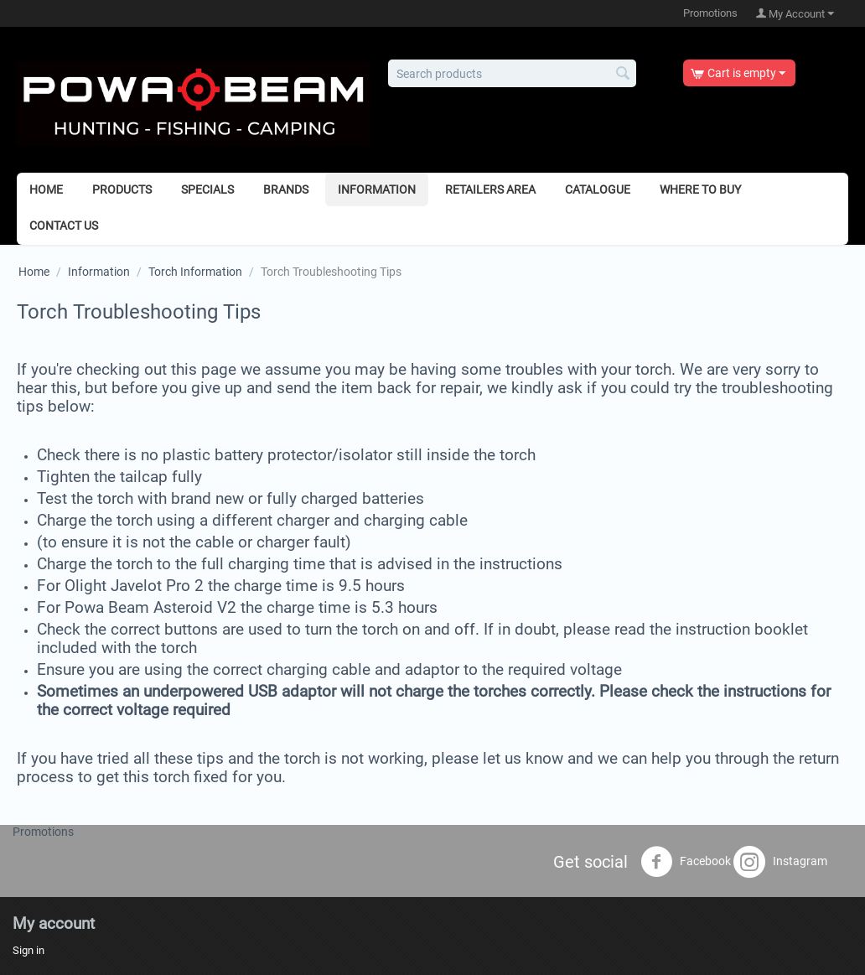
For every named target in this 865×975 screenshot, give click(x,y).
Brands (285, 189)
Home (46, 189)
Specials (207, 189)
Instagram (780, 862)
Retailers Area (490, 189)
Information (377, 189)
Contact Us (63, 225)
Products (122, 189)
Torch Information (195, 271)
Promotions (710, 13)
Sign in (28, 950)
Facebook (685, 862)
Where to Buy (700, 189)
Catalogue (597, 189)
